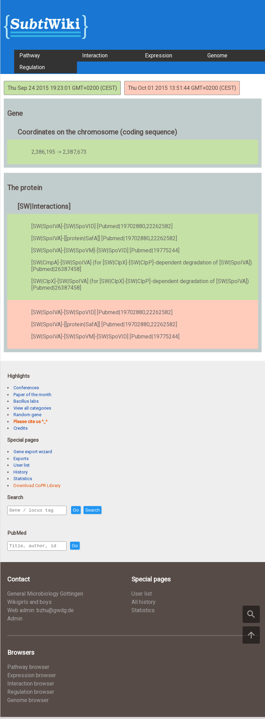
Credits (20, 428)
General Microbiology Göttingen (45, 595)
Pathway (29, 55)
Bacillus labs (26, 401)
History (20, 472)
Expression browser (31, 677)
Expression (158, 55)
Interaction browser (30, 685)
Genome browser (28, 702)
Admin (14, 620)
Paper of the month (32, 394)
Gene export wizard (32, 451)
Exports (21, 458)
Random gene (27, 414)
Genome (217, 55)
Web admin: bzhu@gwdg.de (40, 612)
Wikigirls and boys (29, 604)
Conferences (26, 387)
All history (143, 604)
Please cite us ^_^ (30, 421)
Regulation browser (30, 694)
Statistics (22, 478)
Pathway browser (28, 669)
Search (107, 510)
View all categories (32, 408)
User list (21, 465)
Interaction (95, 55)
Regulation (32, 67)
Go (91, 510)
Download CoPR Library (36, 485)
